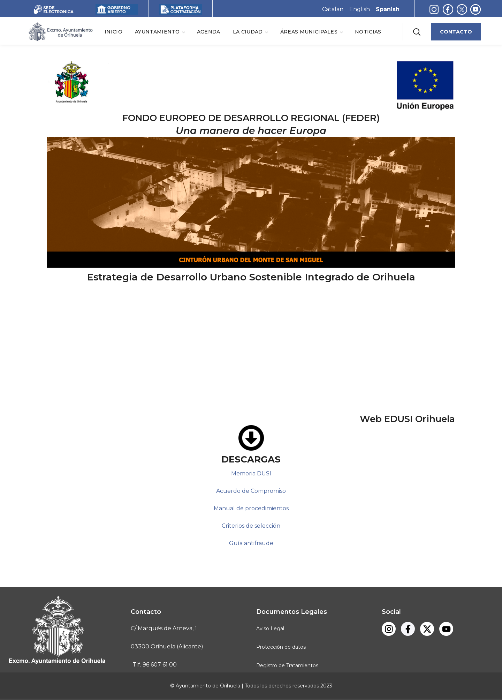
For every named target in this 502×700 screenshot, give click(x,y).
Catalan (332, 9)
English (359, 9)
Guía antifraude (251, 543)
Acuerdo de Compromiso (251, 491)
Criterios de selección (251, 525)
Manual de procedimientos (251, 508)
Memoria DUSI (251, 473)
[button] (416, 31)
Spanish (388, 9)
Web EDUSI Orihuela (407, 418)
